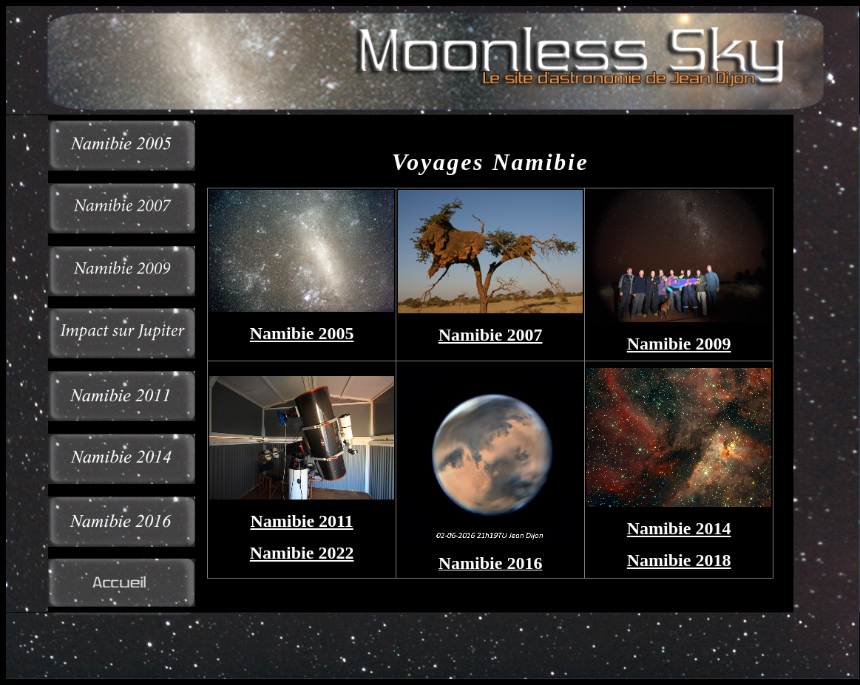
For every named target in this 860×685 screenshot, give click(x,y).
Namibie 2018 (679, 560)
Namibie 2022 (302, 552)
